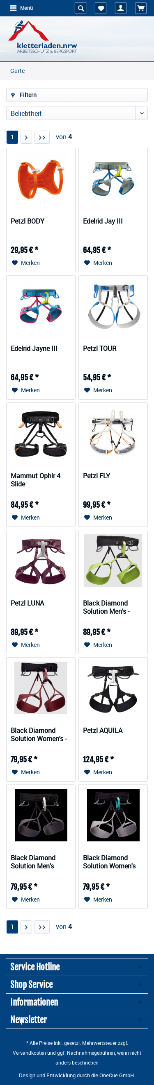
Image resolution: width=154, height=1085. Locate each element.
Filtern (24, 95)
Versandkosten (29, 1052)
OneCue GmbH (116, 1075)
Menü (21, 7)
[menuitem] (21, 8)
